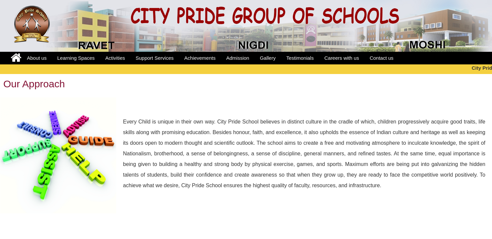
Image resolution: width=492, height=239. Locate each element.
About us (37, 58)
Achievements (199, 58)
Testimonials (300, 58)
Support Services (155, 58)
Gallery (268, 58)
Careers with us (341, 58)
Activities (115, 58)
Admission (237, 58)
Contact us (382, 58)
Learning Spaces (76, 58)
